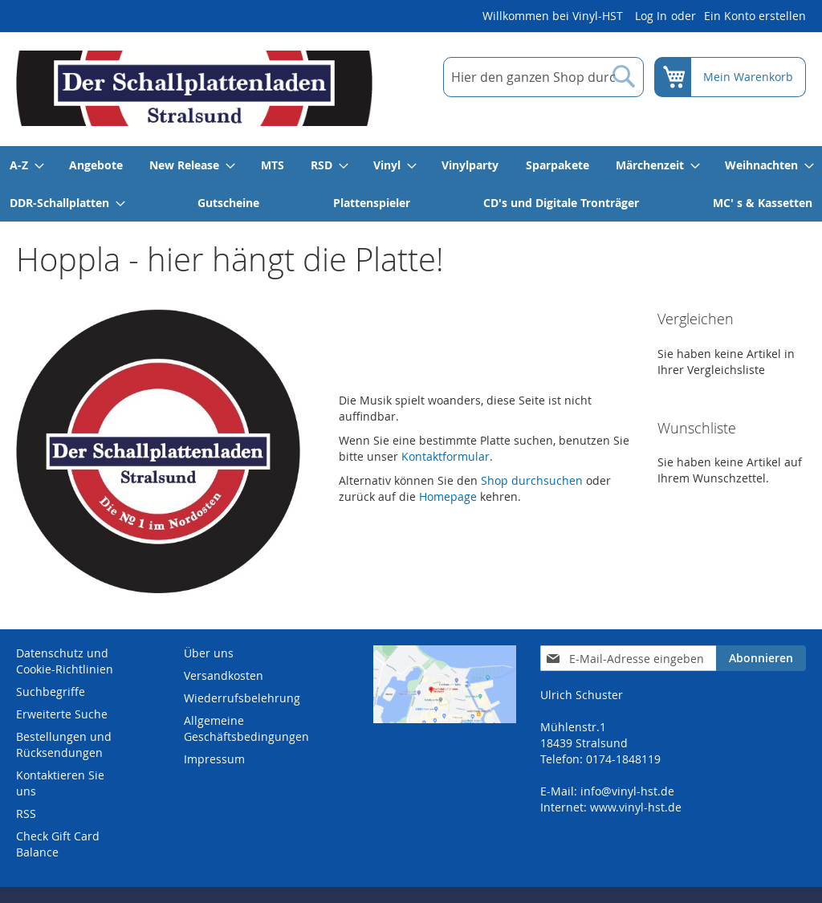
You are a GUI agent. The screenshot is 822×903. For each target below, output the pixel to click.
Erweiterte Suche (62, 714)
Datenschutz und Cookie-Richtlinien (64, 661)
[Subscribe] (761, 658)
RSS (26, 813)
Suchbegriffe (50, 691)
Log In (651, 15)
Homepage (448, 496)
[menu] (411, 184)
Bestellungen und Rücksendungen (64, 744)
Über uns (209, 653)
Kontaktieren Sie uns (60, 783)
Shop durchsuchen (532, 480)
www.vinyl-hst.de (636, 807)
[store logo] (194, 88)
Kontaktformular (445, 456)
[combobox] (543, 77)
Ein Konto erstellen (755, 15)
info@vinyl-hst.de (627, 791)
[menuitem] (26, 165)
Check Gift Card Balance (58, 844)
